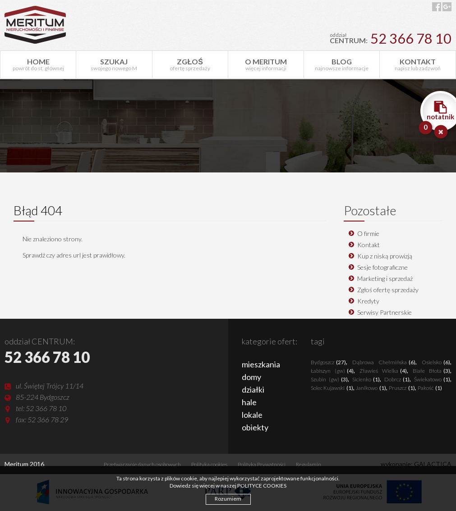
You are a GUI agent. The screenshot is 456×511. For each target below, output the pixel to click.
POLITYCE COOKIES (261, 485)
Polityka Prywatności (262, 464)
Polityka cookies (209, 464)
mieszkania (261, 364)
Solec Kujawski (332, 387)
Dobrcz (397, 379)
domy (251, 377)
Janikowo (371, 387)
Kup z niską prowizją (384, 256)
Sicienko (366, 379)
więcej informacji (266, 64)
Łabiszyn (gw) (332, 370)
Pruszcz (402, 387)
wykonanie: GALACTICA (416, 464)
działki (253, 389)
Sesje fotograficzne (382, 267)
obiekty (255, 427)
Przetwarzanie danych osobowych (142, 464)
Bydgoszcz (328, 362)
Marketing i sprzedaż (385, 278)
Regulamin (308, 464)
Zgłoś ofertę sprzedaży (388, 290)
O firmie (368, 233)
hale (249, 402)
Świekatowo (432, 379)
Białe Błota (431, 370)
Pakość (430, 387)
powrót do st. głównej (38, 64)
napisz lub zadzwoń (417, 64)
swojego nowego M (114, 64)
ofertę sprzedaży (190, 64)
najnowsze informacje (341, 64)
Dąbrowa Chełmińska (383, 362)
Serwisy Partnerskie (384, 312)
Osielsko (436, 362)
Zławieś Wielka (383, 370)
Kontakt (368, 245)
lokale (252, 415)
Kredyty (368, 301)
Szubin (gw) (329, 379)
